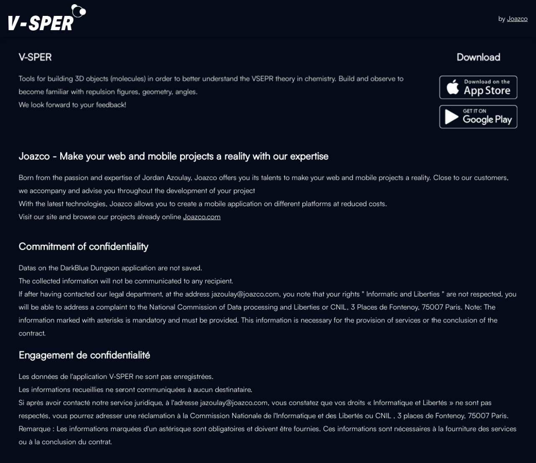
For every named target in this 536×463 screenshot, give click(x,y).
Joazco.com (203, 215)
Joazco (517, 18)
